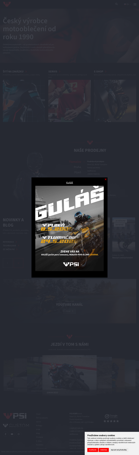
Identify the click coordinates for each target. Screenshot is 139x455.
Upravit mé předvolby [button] (119, 450)
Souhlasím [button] (92, 450)
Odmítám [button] (103, 450)
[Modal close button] (106, 179)
